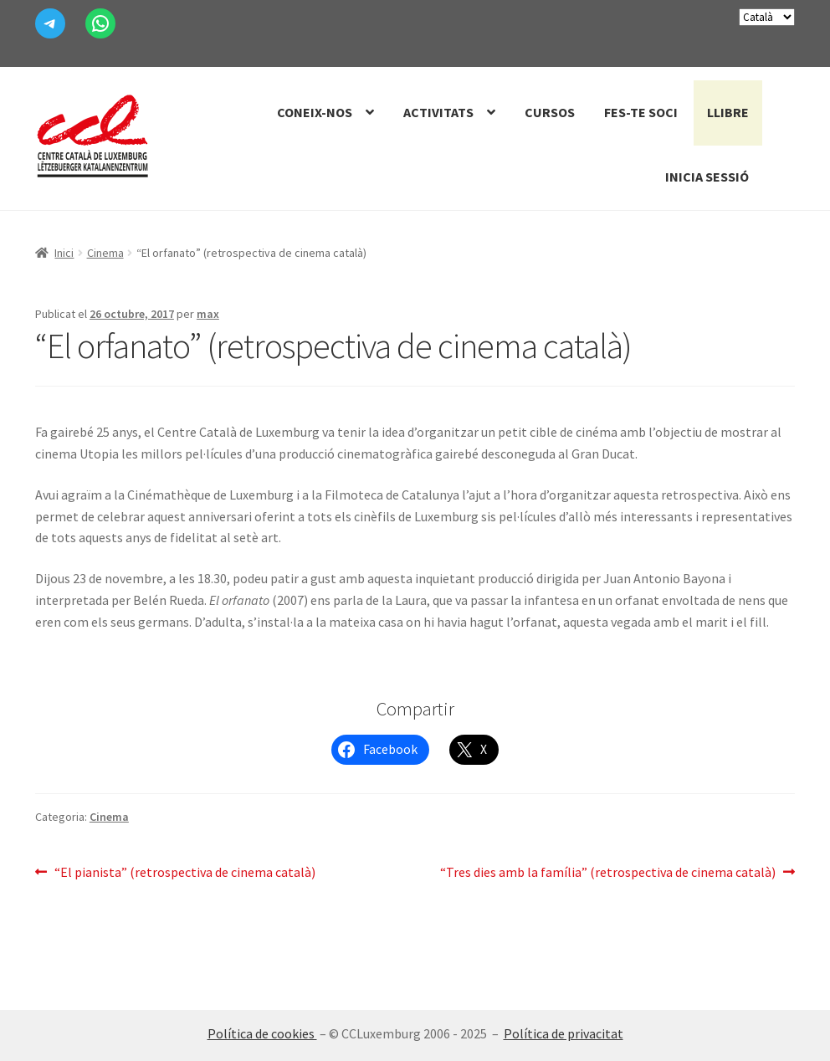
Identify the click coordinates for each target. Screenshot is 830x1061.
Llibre (728, 112)
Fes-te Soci (641, 112)
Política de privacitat (563, 1033)
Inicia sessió (707, 176)
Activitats (438, 112)
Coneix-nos (314, 112)
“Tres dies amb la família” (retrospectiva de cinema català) (608, 873)
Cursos (550, 112)
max (208, 313)
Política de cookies (262, 1033)
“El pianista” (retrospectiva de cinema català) (184, 873)
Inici (64, 252)
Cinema (105, 252)
